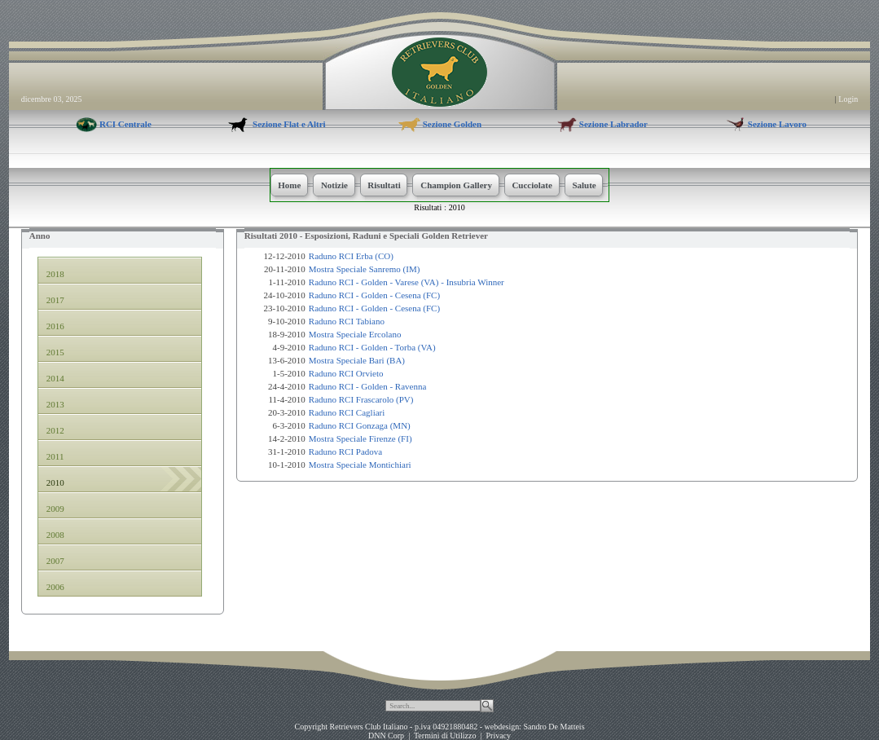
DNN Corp (386, 735)
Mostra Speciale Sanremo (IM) (364, 269)
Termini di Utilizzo (445, 735)
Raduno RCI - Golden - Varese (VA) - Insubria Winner (406, 282)
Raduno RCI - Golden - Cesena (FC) (374, 295)
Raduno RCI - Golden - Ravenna (368, 386)
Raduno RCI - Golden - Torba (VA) (372, 347)
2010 (457, 207)
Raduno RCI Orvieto (346, 373)
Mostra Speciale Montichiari (360, 464)
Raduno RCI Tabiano (347, 321)
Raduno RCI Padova (345, 451)
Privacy (498, 735)
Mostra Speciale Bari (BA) (357, 360)
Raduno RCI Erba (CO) (351, 256)
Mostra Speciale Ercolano (355, 334)
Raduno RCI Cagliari (347, 412)
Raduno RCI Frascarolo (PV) (361, 399)
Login (848, 99)
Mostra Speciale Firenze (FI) (360, 438)
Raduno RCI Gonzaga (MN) (360, 425)
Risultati (428, 207)
